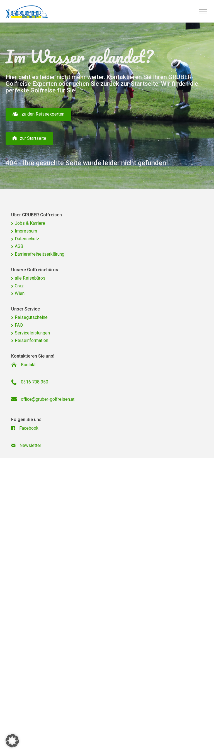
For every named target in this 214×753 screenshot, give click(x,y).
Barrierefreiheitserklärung (39, 254)
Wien (20, 293)
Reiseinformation (31, 340)
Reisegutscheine (31, 317)
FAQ (19, 325)
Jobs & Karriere (30, 223)
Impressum (26, 231)
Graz (19, 286)
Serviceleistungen (32, 333)
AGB (19, 246)
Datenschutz (27, 238)
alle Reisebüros (30, 278)
